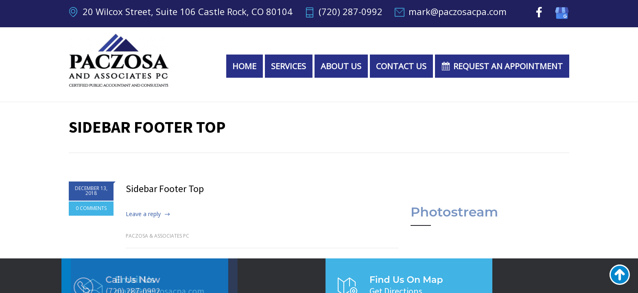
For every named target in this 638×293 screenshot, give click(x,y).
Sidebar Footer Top (165, 188)
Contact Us (401, 66)
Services (288, 66)
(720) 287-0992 (350, 12)
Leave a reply (143, 214)
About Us (341, 66)
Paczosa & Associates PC (157, 235)
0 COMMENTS (91, 209)
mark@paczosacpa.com (458, 12)
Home (244, 66)
